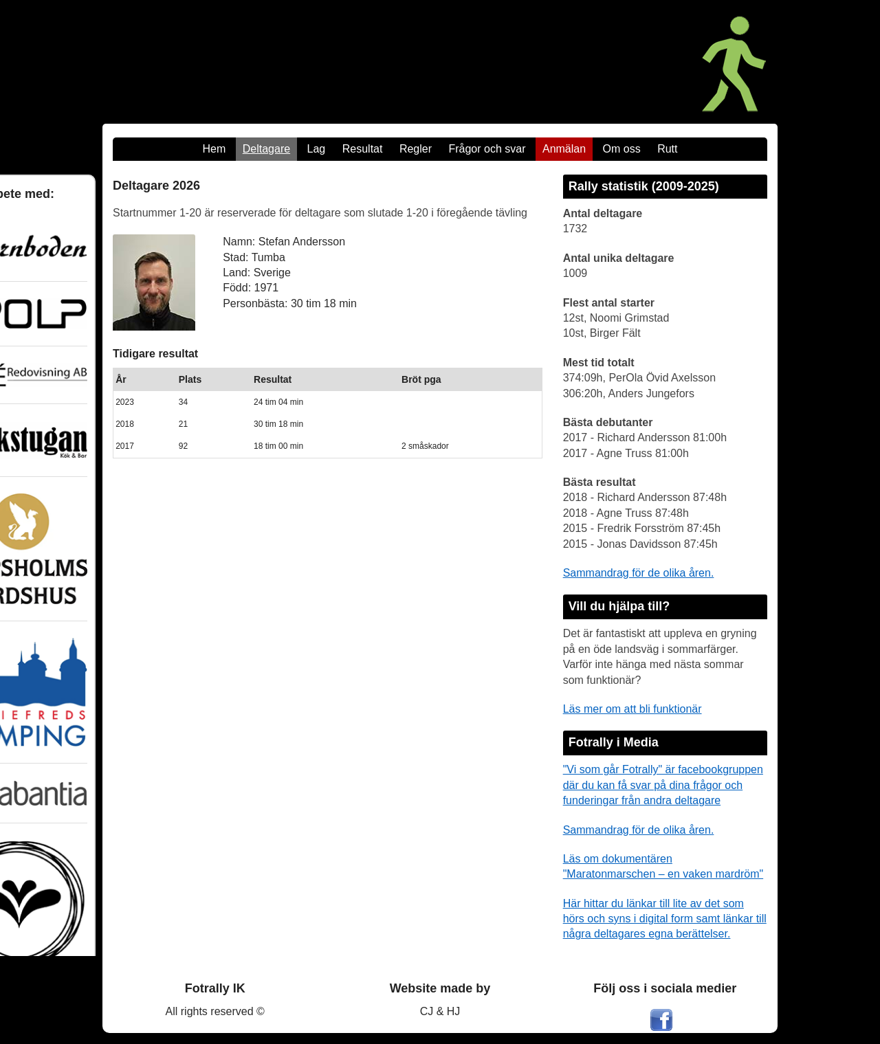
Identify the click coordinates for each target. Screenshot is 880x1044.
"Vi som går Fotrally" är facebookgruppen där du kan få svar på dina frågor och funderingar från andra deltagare (663, 785)
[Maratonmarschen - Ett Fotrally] (617, 61)
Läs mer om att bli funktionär (632, 709)
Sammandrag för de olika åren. (638, 573)
